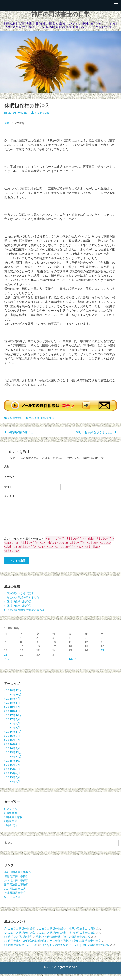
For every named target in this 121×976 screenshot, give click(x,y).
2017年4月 (13, 723)
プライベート (14, 809)
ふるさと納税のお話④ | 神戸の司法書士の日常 (67, 928)
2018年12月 (14, 690)
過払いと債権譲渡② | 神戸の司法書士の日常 (63, 937)
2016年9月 (13, 736)
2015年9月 (13, 765)
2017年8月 (13, 719)
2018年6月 (13, 703)
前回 (7, 123)
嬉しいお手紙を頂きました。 (95, 432)
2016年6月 (13, 740)
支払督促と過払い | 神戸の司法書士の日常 (75, 941)
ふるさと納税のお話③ (21, 928)
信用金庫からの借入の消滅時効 (27, 941)
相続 (51, 418)
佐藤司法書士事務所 (16, 876)
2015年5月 (13, 781)
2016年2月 (13, 748)
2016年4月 (13, 744)
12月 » (73, 658)
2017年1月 (13, 727)
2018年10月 (14, 694)
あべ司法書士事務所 (16, 880)
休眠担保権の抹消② (19, 601)
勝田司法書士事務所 (16, 884)
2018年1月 (13, 711)
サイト (8, 487)
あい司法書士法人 (15, 888)
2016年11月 (14, 731)
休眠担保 (34, 418)
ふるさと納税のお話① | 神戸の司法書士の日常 (67, 932)
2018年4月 (13, 707)
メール (9, 477)
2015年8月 (13, 769)
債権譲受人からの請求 (20, 593)
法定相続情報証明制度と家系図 (26, 610)
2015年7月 (13, 773)
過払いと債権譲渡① (20, 937)
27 (102, 650)
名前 (8, 467)
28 (5, 654)
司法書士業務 (15, 418)
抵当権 (44, 418)
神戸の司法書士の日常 (60, 14)
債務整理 (11, 813)
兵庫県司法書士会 (15, 893)
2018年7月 (13, 698)
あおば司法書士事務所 (17, 872)
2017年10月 (14, 715)
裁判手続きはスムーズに (23, 945)
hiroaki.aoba (42, 112)
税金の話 (11, 825)
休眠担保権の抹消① (20, 432)
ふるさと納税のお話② (21, 932)
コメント (9, 496)
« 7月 (7, 658)
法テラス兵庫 (12, 897)
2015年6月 (13, 777)
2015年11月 (14, 756)
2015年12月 (14, 752)
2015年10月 (14, 760)
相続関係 (11, 821)
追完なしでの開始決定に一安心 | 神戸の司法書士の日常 (75, 945)
